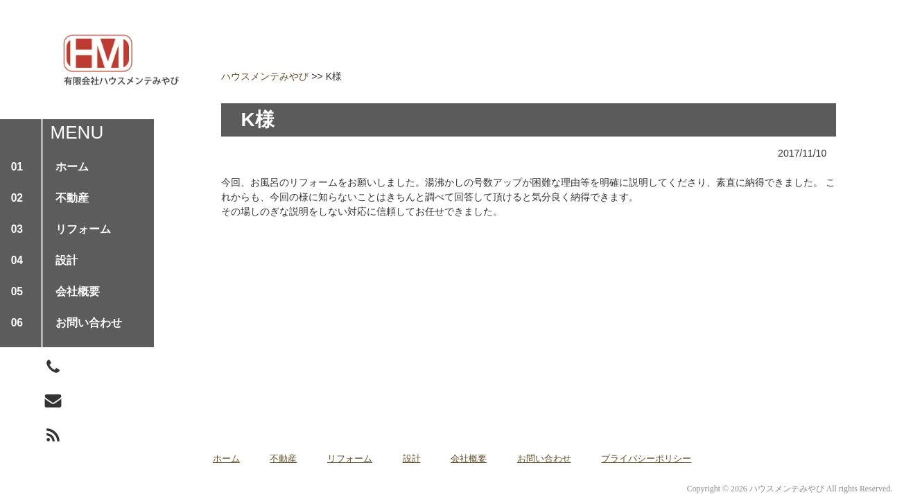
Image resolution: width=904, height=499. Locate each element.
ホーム (226, 458)
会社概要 (469, 458)
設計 (412, 458)
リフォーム (349, 458)
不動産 (283, 458)
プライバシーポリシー (646, 458)
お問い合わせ (544, 458)
